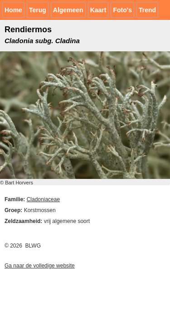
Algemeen (68, 10)
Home (13, 10)
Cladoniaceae (43, 199)
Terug (37, 10)
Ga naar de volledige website (40, 266)
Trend (147, 10)
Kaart (98, 10)
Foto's (122, 10)
